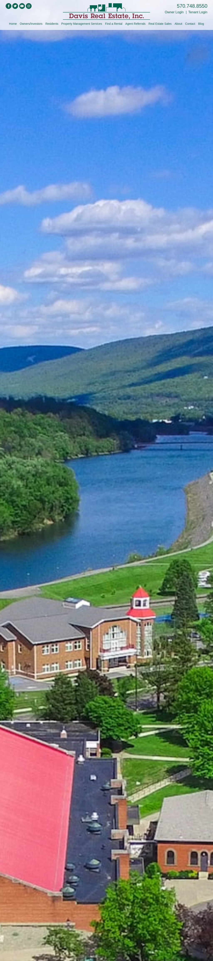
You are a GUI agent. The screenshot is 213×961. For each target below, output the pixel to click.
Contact (190, 23)
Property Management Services (81, 23)
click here (106, 473)
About (178, 23)
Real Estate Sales (160, 23)
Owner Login (174, 12)
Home (13, 23)
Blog (201, 23)
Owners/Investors (31, 23)
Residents (51, 23)
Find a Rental (113, 23)
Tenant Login (197, 12)
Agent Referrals (135, 23)
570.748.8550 (192, 6)
